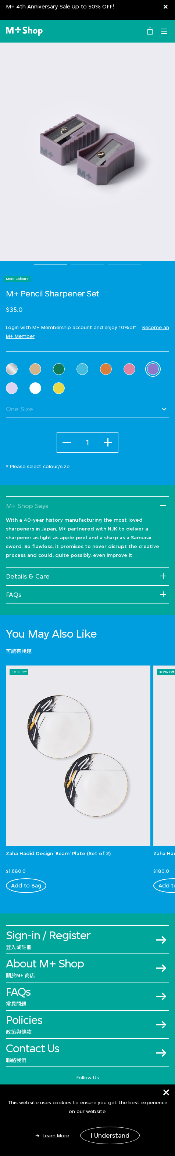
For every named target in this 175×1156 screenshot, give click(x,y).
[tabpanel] (87, 152)
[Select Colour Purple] (153, 369)
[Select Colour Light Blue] (82, 369)
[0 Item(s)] (150, 30)
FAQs (13, 594)
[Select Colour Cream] (35, 369)
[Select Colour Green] (59, 369)
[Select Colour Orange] (106, 369)
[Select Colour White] (35, 388)
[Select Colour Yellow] (59, 388)
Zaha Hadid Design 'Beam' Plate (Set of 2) (58, 853)
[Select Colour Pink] (129, 369)
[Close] (165, 6)
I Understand (109, 1135)
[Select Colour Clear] (12, 369)
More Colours (17, 279)
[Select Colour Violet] (12, 388)
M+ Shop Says (27, 506)
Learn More (56, 1135)
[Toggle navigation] (164, 31)
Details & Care (28, 576)
